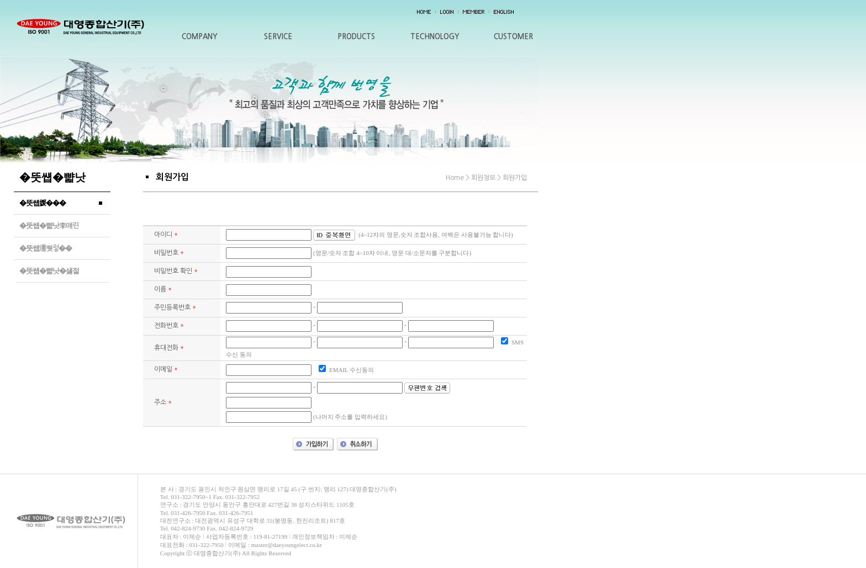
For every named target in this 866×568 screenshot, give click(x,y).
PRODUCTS (356, 36)
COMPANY (200, 36)
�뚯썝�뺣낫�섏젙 (49, 270)
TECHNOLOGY (435, 36)
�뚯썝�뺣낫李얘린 (48, 225)
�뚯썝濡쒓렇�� (45, 248)
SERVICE (278, 36)
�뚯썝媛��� (42, 202)
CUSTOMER (513, 36)
